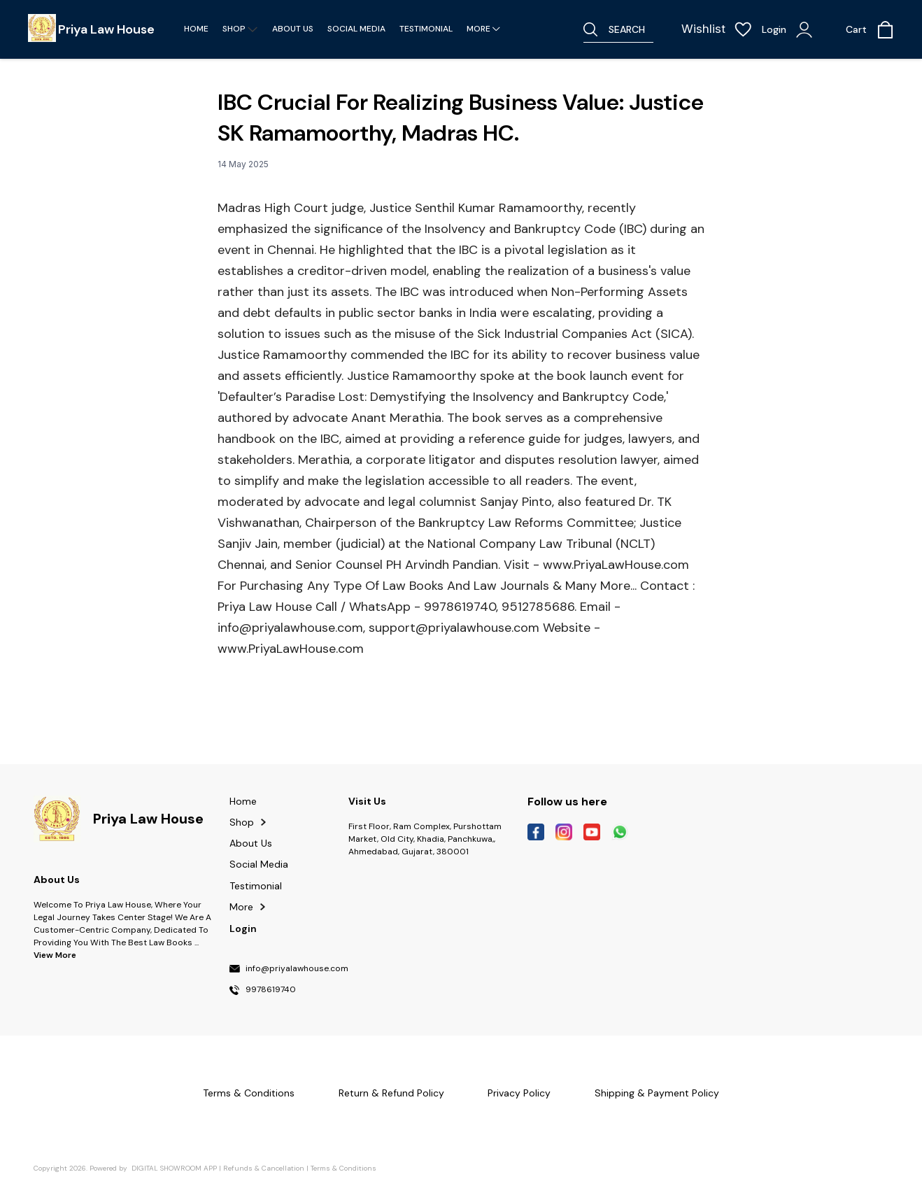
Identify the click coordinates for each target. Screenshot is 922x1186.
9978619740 (271, 990)
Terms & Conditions (343, 1168)
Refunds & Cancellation (263, 1168)
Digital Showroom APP (174, 1168)
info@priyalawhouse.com (297, 969)
